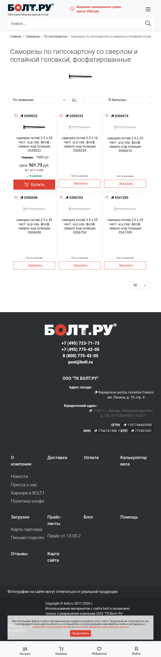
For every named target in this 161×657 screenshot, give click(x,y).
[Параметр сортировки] (39, 100)
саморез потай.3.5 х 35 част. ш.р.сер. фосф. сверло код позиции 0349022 (34, 144)
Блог (88, 517)
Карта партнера (26, 529)
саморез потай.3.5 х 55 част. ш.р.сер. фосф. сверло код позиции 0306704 (80, 226)
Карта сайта (53, 557)
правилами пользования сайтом (51, 627)
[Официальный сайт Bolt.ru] (30, 7)
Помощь (129, 517)
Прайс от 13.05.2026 (63, 535)
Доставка (57, 457)
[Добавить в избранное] (15, 115)
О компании (21, 461)
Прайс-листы (54, 520)
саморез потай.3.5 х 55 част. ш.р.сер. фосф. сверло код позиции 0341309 (125, 226)
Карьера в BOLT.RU (27, 492)
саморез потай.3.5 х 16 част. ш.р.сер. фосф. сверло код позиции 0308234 (80, 144)
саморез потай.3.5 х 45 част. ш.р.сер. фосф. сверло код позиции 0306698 (34, 226)
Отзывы (19, 553)
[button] (148, 9)
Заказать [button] (80, 183)
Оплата (91, 457)
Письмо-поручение (27, 537)
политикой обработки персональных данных (102, 627)
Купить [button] (34, 184)
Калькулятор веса (133, 461)
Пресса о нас (24, 484)
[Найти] (148, 23)
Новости (19, 476)
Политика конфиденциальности (27, 501)
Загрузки (20, 517)
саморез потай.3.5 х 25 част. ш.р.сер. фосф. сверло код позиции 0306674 (125, 144)
